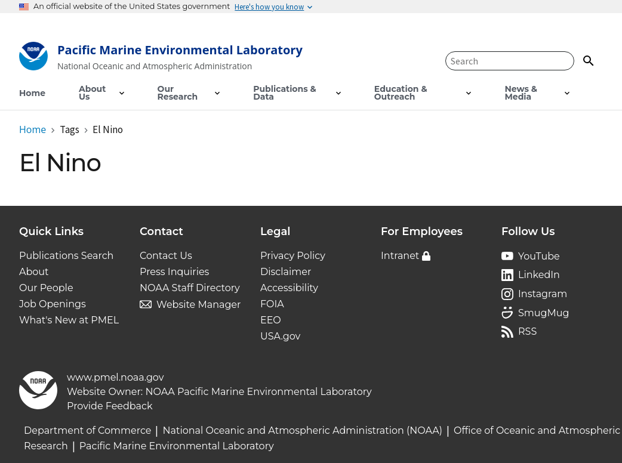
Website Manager (198, 304)
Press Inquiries (174, 271)
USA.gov (280, 336)
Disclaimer (285, 271)
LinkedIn (539, 274)
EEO (270, 320)
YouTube (539, 256)
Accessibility (289, 288)
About (34, 271)
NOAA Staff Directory (190, 288)
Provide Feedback (110, 406)
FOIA (272, 304)
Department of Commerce (87, 430)
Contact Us (166, 255)
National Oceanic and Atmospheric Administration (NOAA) (302, 430)
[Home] (161, 59)
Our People (46, 288)
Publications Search (66, 255)
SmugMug (543, 313)
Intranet (400, 255)
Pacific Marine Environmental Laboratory (176, 446)
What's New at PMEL (69, 320)
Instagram (542, 294)
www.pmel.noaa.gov (115, 377)
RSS (527, 331)
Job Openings (52, 304)
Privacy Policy (292, 255)
